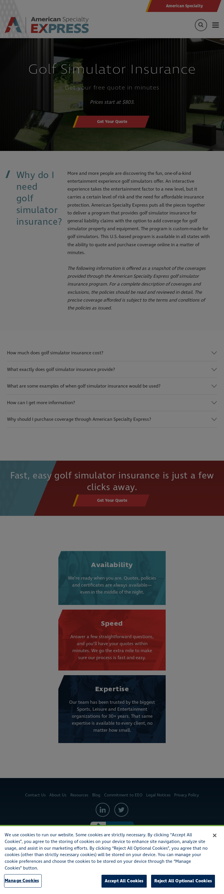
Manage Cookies (22, 881)
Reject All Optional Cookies (183, 881)
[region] (112, 859)
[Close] (214, 835)
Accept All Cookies (124, 881)
